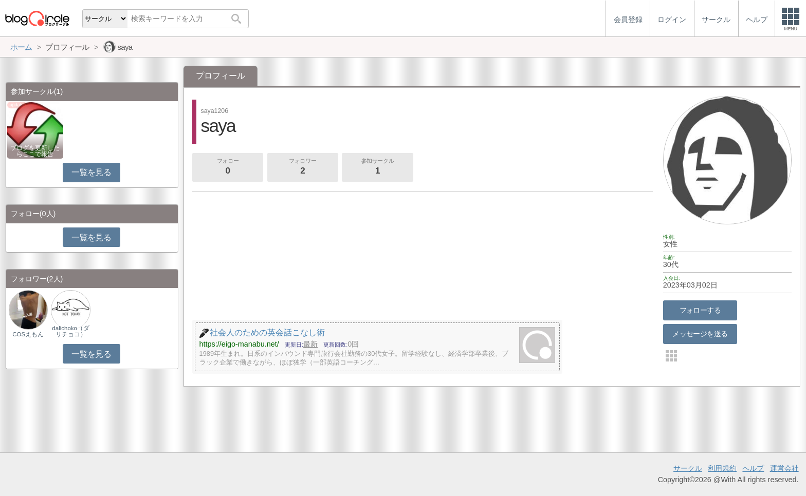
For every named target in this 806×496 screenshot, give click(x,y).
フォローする (700, 310)
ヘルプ (753, 468)
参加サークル (378, 167)
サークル (687, 468)
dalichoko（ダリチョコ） (70, 331)
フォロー (228, 167)
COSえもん (28, 334)
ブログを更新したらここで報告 (35, 151)
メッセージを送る (699, 334)
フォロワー (303, 167)
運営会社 (784, 468)
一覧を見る (91, 172)
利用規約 (722, 468)
